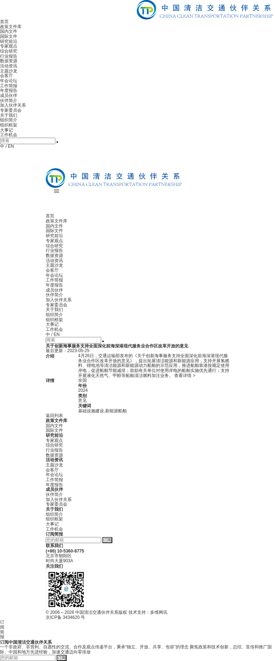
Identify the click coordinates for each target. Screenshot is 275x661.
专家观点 (8, 46)
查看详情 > (184, 375)
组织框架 (8, 125)
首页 (4, 21)
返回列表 (54, 415)
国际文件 (8, 36)
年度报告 (8, 90)
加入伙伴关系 (13, 105)
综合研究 (8, 51)
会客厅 (6, 75)
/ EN (9, 146)
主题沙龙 (8, 71)
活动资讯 (8, 65)
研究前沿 (8, 41)
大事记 (6, 130)
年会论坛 (8, 80)
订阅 (107, 539)
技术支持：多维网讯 (148, 612)
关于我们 (8, 115)
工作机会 (8, 134)
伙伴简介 (8, 100)
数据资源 (8, 60)
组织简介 (8, 120)
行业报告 (8, 56)
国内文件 (8, 31)
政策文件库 (11, 26)
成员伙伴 (8, 95)
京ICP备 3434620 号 (65, 617)
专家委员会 (11, 110)
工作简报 (8, 85)
